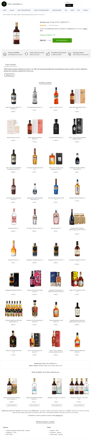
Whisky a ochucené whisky (41, 10)
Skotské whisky (56, 10)
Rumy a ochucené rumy (24, 10)
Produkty (8, 14)
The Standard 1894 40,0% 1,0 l (35, 107)
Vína (66, 10)
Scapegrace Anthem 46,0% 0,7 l (56, 260)
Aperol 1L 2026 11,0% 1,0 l (56, 107)
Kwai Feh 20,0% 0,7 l (56, 228)
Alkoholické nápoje (25, 14)
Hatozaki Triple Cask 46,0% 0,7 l (77, 198)
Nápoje (18, 14)
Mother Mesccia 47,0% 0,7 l (14, 137)
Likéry (72, 10)
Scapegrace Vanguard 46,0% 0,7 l (34, 260)
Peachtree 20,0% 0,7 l (13, 260)
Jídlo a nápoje (14, 14)
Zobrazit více (9, 75)
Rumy (60, 365)
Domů (4, 10)
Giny (78, 10)
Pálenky (85, 10)
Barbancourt (71, 28)
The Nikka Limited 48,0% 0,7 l (56, 137)
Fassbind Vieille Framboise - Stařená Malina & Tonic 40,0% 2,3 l (77, 230)
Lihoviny (12, 10)
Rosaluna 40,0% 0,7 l (13, 228)
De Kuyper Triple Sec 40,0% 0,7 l (35, 228)
